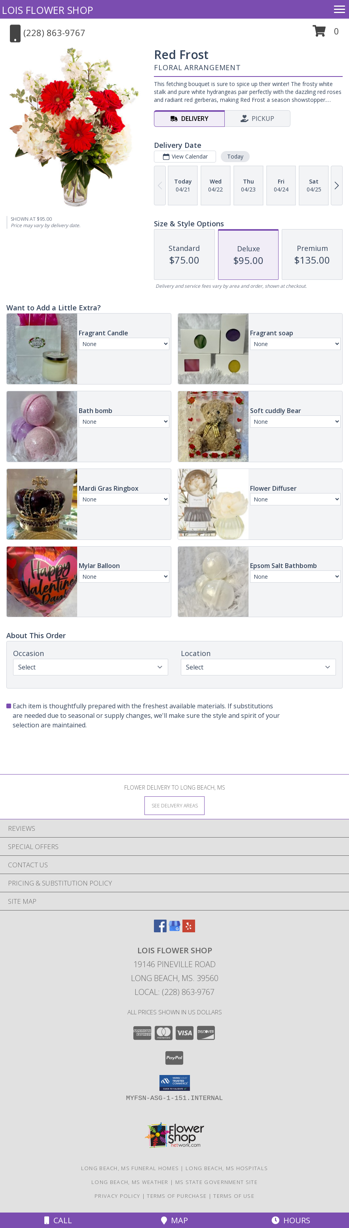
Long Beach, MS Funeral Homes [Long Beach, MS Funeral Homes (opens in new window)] (130, 1168)
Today (235, 156)
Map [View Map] (174, 1220)
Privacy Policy (117, 1195)
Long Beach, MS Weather (130, 1182)
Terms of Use (233, 1195)
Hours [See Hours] (290, 1220)
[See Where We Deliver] (174, 805)
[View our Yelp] (188, 929)
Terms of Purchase (177, 1195)
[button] (326, 34)
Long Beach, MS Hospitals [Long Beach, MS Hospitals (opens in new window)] (227, 1168)
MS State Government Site (216, 1182)
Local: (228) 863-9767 (174, 992)
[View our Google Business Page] (174, 929)
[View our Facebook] (160, 929)
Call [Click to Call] (58, 1220)
